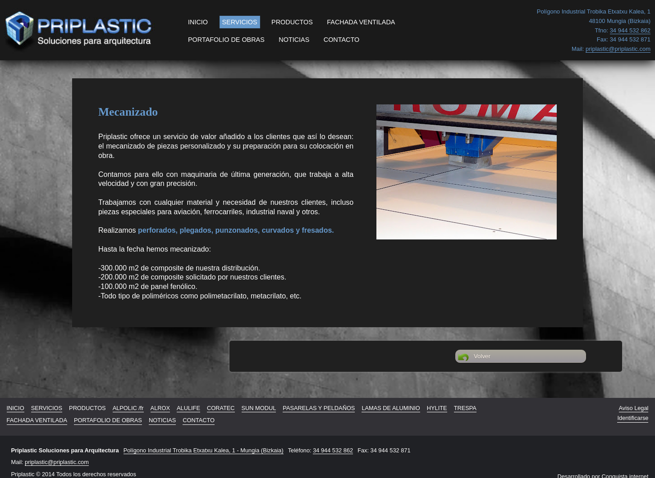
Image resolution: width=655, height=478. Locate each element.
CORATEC (221, 408)
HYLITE (437, 408)
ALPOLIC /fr (128, 408)
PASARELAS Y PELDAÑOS (319, 408)
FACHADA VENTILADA (361, 22)
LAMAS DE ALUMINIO (391, 408)
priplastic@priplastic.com (57, 462)
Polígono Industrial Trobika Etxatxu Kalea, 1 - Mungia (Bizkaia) (204, 450)
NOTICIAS (294, 39)
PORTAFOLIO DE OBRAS (226, 39)
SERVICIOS (239, 22)
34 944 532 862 (333, 450)
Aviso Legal (634, 408)
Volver (474, 357)
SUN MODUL (259, 408)
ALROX (160, 408)
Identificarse (632, 418)
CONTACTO (341, 39)
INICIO (198, 22)
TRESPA (465, 408)
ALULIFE (188, 408)
